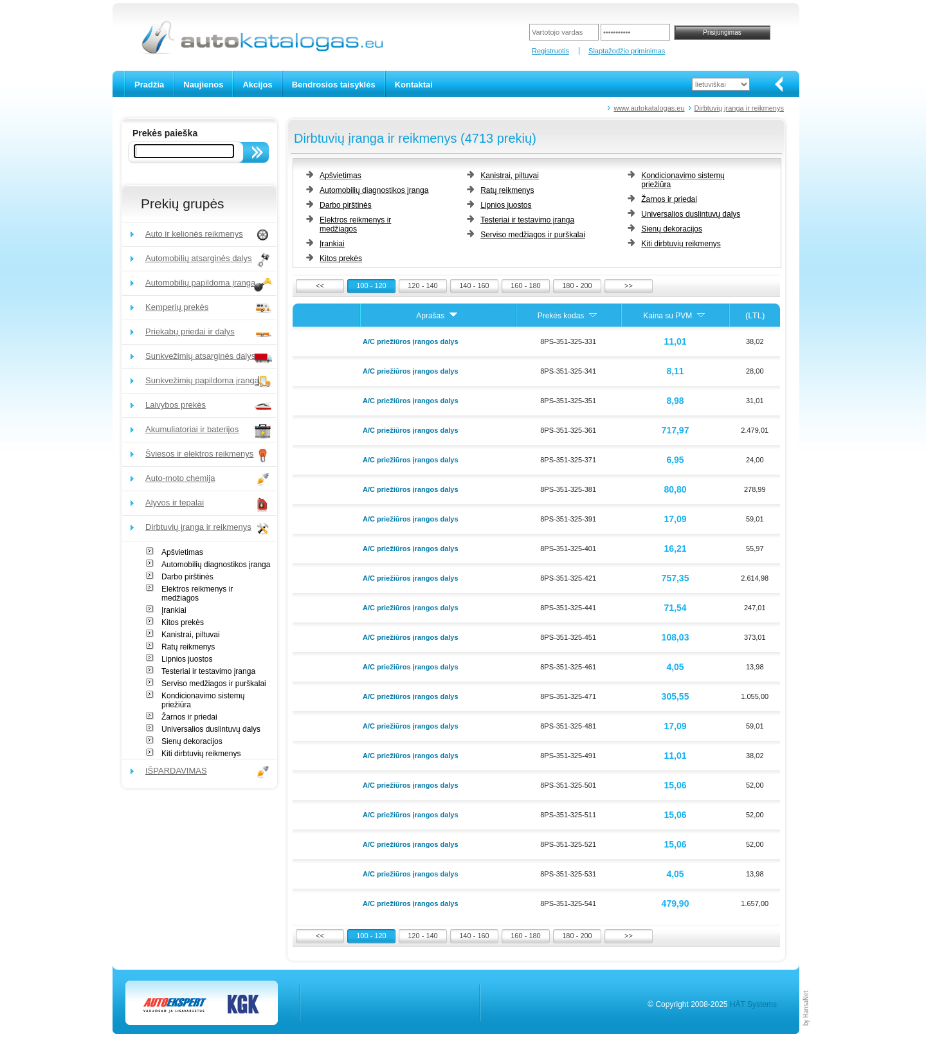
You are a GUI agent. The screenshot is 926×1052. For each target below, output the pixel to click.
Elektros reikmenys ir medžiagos (197, 594)
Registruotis (550, 51)
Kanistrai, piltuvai (190, 634)
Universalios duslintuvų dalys (210, 729)
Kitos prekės (182, 622)
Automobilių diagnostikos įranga (215, 564)
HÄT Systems (753, 1004)
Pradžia (149, 84)
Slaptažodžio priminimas (626, 51)
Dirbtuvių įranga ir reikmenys (739, 108)
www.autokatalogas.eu (648, 108)
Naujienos (203, 84)
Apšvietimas (182, 552)
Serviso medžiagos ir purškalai (213, 683)
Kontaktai (414, 84)
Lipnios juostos (186, 659)
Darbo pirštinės (187, 576)
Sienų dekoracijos (191, 741)
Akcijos (257, 84)
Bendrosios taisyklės (334, 84)
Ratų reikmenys (188, 646)
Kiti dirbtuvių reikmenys (201, 753)
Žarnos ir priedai (189, 716)
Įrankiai (173, 610)
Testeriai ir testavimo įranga (208, 671)
